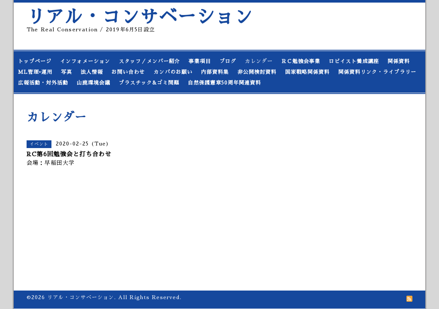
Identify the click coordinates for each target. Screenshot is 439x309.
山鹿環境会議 (93, 82)
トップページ (34, 61)
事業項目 (200, 61)
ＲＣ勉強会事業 (300, 61)
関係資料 (399, 61)
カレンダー (259, 61)
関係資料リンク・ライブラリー (377, 72)
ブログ (228, 61)
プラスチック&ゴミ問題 (149, 82)
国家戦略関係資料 (307, 72)
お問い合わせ (128, 72)
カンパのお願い (172, 72)
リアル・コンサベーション (140, 17)
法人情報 (92, 72)
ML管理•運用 (35, 72)
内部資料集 (215, 72)
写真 (66, 72)
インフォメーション (85, 61)
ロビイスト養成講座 (354, 61)
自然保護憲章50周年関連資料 (224, 82)
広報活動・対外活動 (43, 82)
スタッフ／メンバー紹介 (149, 61)
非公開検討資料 (257, 72)
